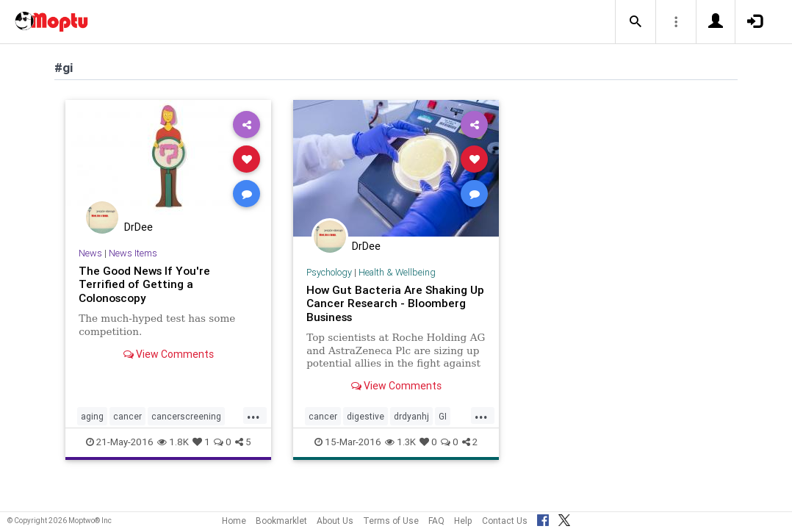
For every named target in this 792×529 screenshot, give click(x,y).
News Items (133, 253)
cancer (127, 416)
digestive (365, 416)
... (253, 415)
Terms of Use (391, 520)
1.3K (400, 442)
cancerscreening (186, 416)
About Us (335, 520)
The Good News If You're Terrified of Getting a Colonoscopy (144, 284)
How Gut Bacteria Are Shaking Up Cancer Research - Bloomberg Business (395, 303)
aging (92, 416)
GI (443, 416)
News (90, 253)
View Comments (168, 354)
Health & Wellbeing (397, 272)
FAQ (436, 520)
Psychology (329, 272)
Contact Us (505, 520)
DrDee (138, 227)
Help (463, 520)
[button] (635, 22)
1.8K (173, 442)
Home (234, 520)
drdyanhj (411, 416)
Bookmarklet (281, 520)
